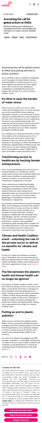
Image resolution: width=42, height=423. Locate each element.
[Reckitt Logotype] (7, 4)
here (8, 349)
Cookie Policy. (7, 401)
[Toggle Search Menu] (30, 4)
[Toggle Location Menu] (34, 4)
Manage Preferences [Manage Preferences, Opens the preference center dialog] (21, 420)
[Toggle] (38, 4)
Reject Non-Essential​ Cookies (21, 415)
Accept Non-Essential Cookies (21, 410)
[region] (21, 393)
